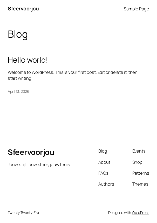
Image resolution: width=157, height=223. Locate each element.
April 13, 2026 (18, 91)
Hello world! (28, 60)
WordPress (140, 212)
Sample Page (136, 9)
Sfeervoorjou (23, 8)
